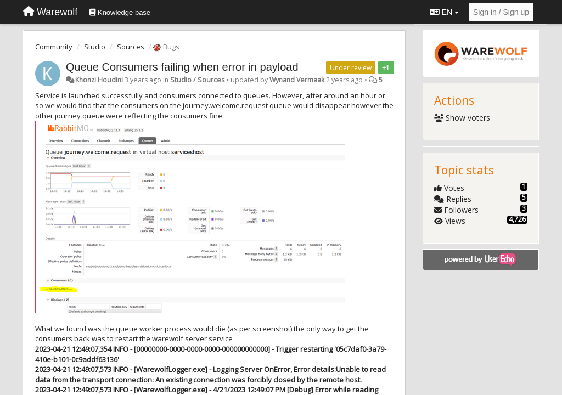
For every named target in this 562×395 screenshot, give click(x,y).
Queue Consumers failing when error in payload (182, 67)
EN (444, 12)
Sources (130, 47)
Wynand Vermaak (296, 79)
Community (53, 47)
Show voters (462, 117)
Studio (94, 47)
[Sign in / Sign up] (501, 12)
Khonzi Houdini (99, 79)
